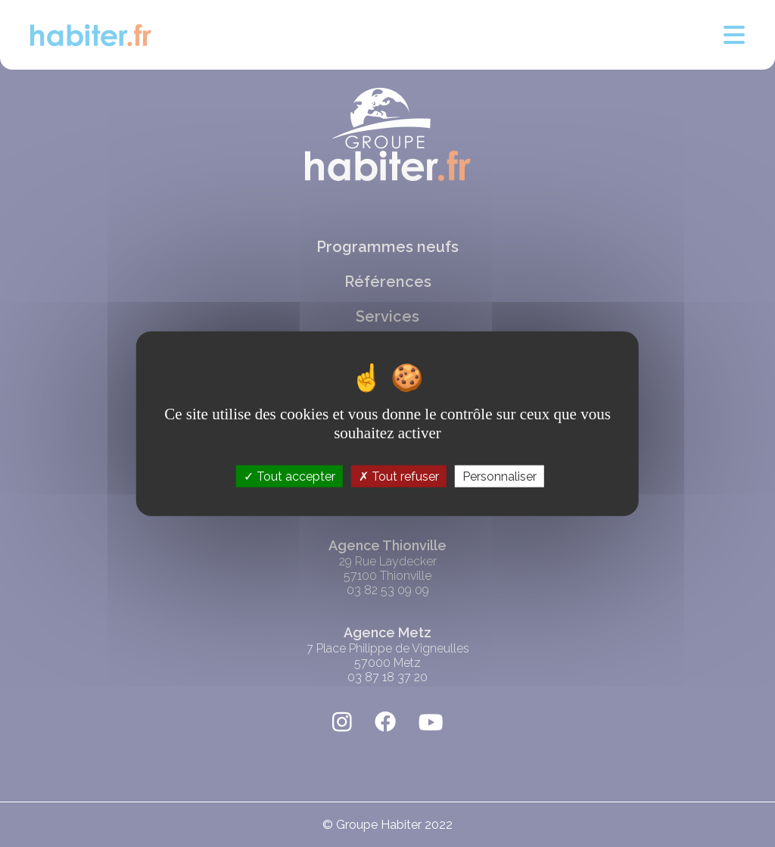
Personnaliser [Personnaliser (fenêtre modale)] (499, 476)
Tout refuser (399, 476)
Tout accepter (289, 476)
